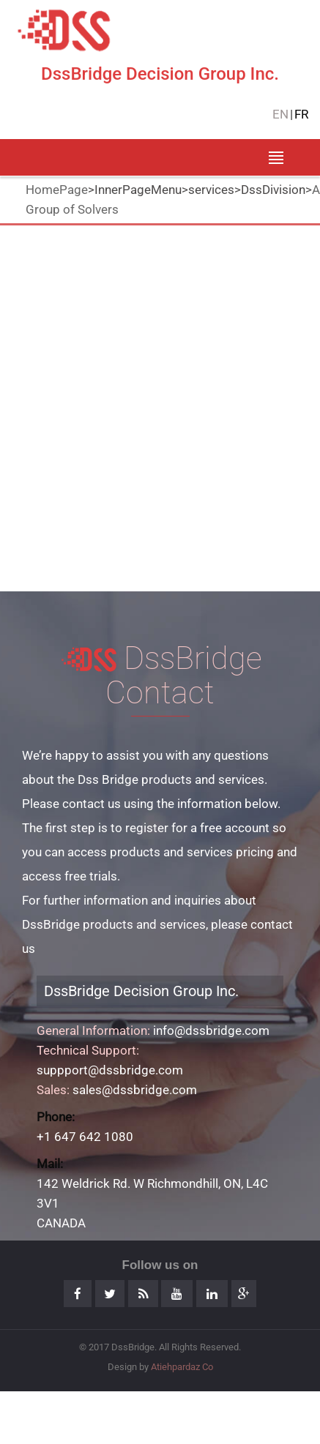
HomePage (57, 189)
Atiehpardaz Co (182, 1366)
